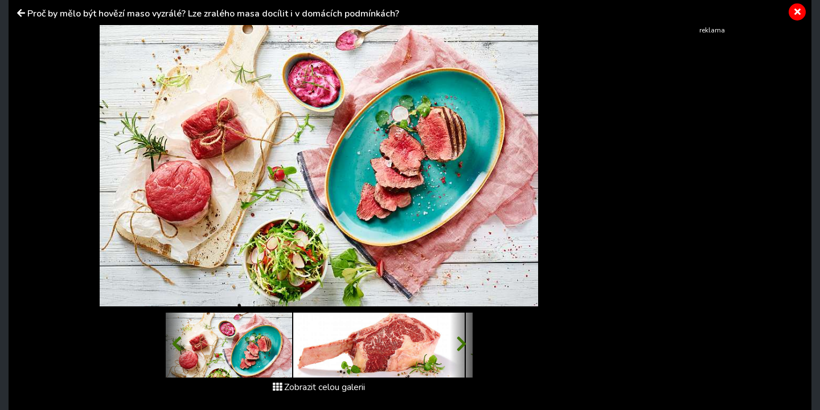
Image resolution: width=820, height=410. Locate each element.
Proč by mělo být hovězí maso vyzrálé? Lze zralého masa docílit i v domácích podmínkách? (213, 13)
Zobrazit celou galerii (319, 387)
